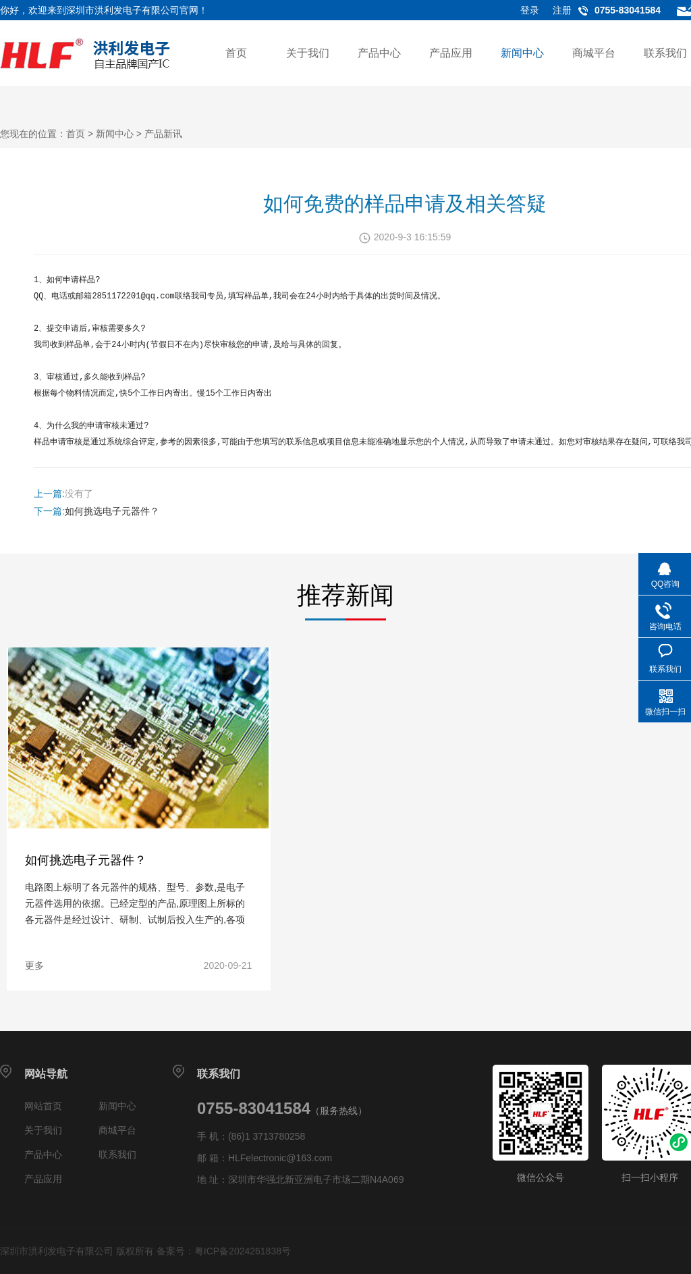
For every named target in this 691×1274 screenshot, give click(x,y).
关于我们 (307, 53)
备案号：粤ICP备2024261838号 (224, 1251)
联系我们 (665, 53)
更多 (33, 965)
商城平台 (593, 53)
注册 (562, 10)
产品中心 (379, 53)
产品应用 (450, 53)
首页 (236, 53)
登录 (529, 10)
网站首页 (43, 1105)
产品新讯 (163, 133)
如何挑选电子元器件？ (112, 511)
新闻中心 (522, 53)
